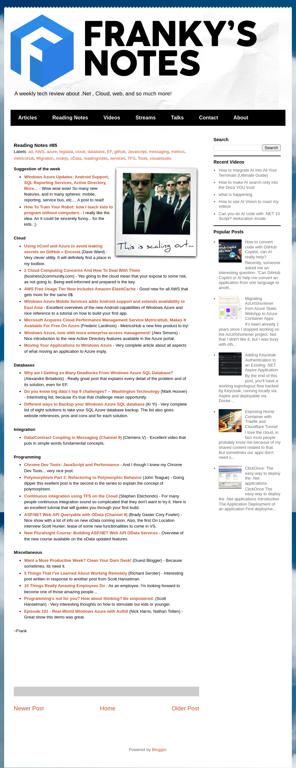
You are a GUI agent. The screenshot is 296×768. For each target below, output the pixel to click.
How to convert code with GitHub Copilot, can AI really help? (261, 249)
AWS (39, 151)
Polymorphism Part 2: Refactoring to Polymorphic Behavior (83, 477)
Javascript (137, 151)
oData (76, 158)
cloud (80, 151)
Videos (112, 117)
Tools (142, 158)
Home (108, 708)
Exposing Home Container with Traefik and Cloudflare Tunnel (261, 419)
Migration (44, 158)
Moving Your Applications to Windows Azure (68, 345)
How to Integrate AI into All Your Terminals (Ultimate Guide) (248, 173)
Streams (146, 117)
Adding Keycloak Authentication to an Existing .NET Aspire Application (261, 362)
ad (30, 151)
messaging (159, 151)
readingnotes (96, 158)
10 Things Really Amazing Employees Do (64, 585)
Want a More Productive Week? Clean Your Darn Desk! (78, 560)
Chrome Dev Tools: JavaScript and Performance (71, 464)
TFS (132, 158)
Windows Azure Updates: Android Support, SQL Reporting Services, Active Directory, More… (66, 182)
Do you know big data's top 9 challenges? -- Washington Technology (92, 391)
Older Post (185, 708)
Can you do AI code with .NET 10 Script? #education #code (249, 216)
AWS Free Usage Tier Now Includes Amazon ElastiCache (80, 289)
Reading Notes (70, 117)
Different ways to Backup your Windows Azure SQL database (84, 404)
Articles (27, 117)
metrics (178, 151)
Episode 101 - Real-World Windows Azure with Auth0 (76, 611)
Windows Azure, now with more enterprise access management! (87, 332)
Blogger (159, 749)
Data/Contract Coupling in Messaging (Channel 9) (73, 437)
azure (52, 151)
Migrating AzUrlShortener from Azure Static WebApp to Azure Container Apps (261, 308)
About (240, 117)
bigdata (66, 151)
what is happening (235, 194)
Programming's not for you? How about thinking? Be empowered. (89, 598)
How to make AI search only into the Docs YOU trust (248, 185)
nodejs (62, 158)
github (119, 151)
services (117, 158)
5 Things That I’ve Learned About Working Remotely (75, 573)
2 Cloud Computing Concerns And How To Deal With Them (82, 270)
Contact (208, 117)
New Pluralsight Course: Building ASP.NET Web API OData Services (91, 532)
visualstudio (160, 158)
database (96, 151)
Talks (177, 117)
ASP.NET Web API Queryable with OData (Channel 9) (76, 514)
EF (109, 151)
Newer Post (29, 708)
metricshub (24, 158)
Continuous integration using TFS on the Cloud (71, 496)
